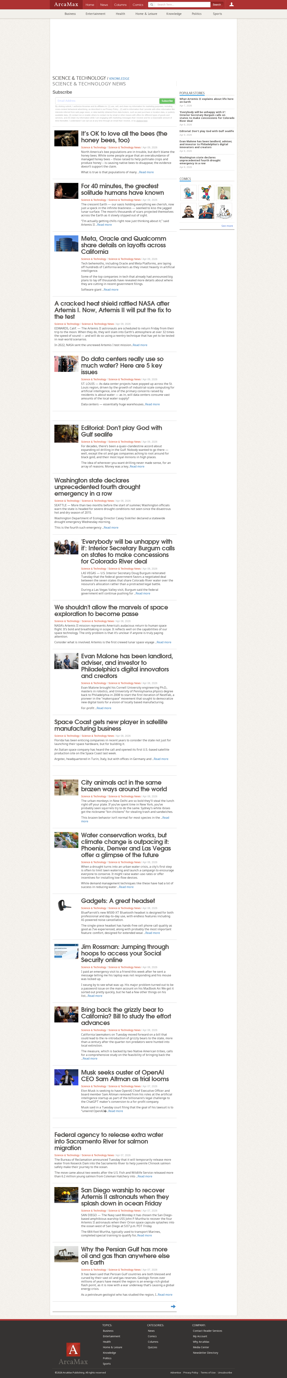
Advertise (175, 1372)
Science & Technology (93, 147)
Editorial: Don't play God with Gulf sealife (121, 430)
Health (120, 14)
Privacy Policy (190, 1372)
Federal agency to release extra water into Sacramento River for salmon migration (108, 1140)
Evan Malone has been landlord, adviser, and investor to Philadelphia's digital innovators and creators (127, 665)
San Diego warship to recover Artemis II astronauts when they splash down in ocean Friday (125, 1196)
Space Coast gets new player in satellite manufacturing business (110, 724)
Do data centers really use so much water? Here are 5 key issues (122, 364)
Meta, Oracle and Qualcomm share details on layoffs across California (123, 244)
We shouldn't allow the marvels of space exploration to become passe (111, 610)
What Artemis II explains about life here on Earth (207, 100)
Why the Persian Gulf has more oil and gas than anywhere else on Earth (125, 1255)
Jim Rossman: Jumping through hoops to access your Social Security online (125, 952)
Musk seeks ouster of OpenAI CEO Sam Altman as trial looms (125, 1075)
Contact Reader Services (207, 1330)
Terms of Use (208, 1372)
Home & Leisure (146, 14)
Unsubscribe (225, 1372)
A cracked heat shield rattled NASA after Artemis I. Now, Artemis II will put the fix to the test (112, 309)
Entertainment (95, 14)
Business (70, 14)
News (151, 1330)
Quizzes (152, 1347)
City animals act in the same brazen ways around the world (124, 785)
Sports (217, 14)
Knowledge (174, 14)
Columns (153, 1341)
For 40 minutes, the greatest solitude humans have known (122, 189)
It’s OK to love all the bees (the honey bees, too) (124, 136)
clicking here (142, 121)
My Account (200, 1336)
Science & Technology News (124, 147)
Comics (152, 1336)
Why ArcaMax (201, 1341)
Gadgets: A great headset (118, 900)
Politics (197, 14)
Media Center (201, 1347)
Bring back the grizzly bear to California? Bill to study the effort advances (126, 1015)
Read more (146, 172)
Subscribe (167, 101)
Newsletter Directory (205, 1352)
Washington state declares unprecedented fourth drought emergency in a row (97, 486)
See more (227, 226)
